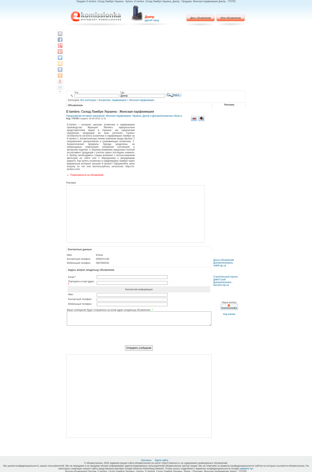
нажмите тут (246, 468)
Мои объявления (230, 17)
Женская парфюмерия (141, 100)
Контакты (146, 460)
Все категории (88, 100)
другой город (152, 20)
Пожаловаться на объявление (86, 175)
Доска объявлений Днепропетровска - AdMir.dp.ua (223, 263)
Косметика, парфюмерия (112, 100)
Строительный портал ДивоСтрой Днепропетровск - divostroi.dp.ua (225, 280)
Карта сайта (162, 460)
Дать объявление (200, 17)
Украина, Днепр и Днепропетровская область (157, 115)
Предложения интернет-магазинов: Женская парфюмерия (98, 115)
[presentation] (139, 337)
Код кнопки (229, 314)
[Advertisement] (156, 59)
